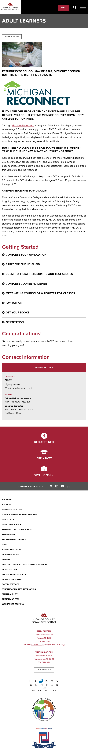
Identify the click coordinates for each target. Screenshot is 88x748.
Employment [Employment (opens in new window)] (8, 534)
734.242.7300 (44, 641)
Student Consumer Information (19, 589)
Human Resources (11, 549)
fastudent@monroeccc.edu (19, 388)
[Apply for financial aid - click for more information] (44, 264)
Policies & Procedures (14, 574)
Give (4, 544)
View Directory (44, 670)
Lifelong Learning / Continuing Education (24, 564)
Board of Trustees (12, 510)
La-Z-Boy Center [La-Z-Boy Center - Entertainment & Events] (10, 554)
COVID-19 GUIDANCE (11, 524)
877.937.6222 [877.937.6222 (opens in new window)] (36, 645)
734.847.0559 (44, 662)
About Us (7, 500)
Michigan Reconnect (23, 125)
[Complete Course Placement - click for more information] (44, 284)
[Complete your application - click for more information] (44, 255)
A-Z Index (7, 505)
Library (6, 559)
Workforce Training (13, 604)
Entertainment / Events (14, 539)
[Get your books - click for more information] (44, 313)
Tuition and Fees (10, 599)
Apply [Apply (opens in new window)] (64, 7)
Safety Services (10, 584)
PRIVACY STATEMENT (12, 579)
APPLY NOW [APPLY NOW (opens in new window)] (12, 36)
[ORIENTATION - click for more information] (44, 322)
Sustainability (9, 594)
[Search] (74, 7)
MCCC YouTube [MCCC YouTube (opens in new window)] (9, 569)
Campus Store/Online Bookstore (19, 515)
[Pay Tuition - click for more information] (44, 303)
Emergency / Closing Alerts (17, 529)
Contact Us (8, 520)
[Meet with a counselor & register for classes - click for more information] (44, 293)
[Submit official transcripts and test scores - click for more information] (44, 274)
